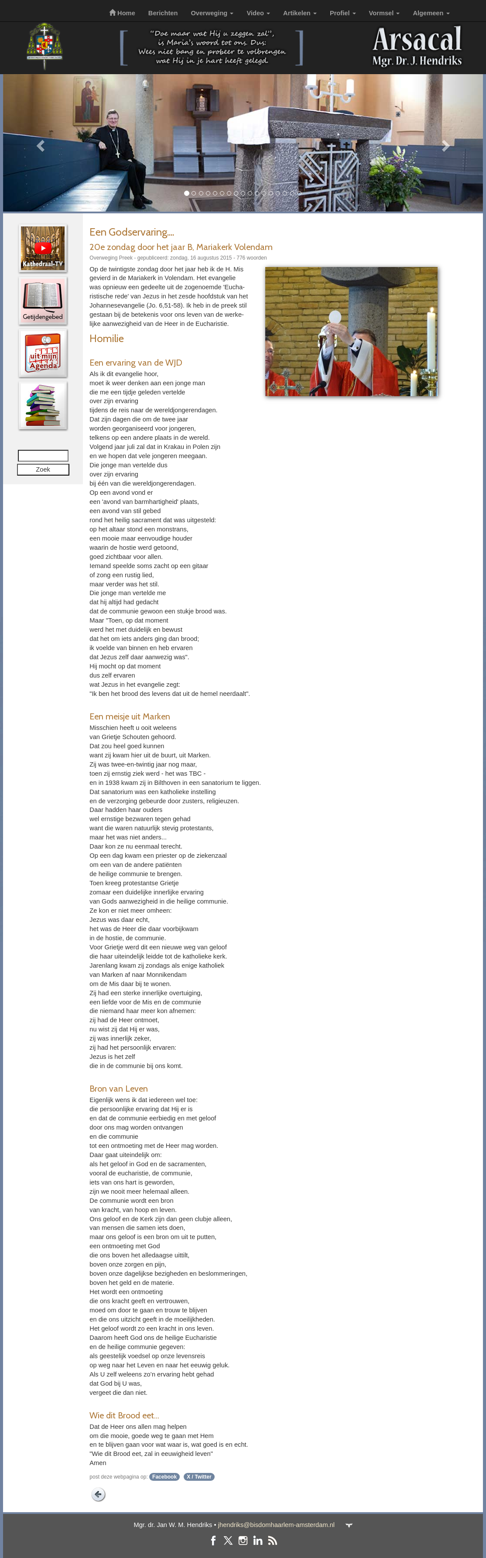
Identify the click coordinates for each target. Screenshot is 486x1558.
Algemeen (431, 13)
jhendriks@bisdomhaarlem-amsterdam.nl (276, 1524)
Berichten (163, 13)
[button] (39, 143)
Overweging (212, 13)
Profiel (343, 13)
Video (258, 13)
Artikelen (300, 13)
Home (122, 13)
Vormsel (384, 13)
